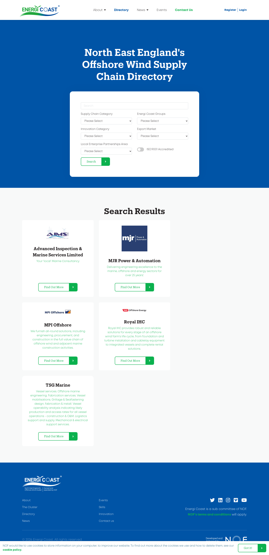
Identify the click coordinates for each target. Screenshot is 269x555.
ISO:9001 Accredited (160, 149)
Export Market (146, 129)
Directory (121, 10)
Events (162, 10)
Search (91, 161)
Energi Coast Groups (151, 114)
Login (243, 10)
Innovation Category (95, 129)
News (142, 10)
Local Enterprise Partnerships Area (104, 144)
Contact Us (184, 10)
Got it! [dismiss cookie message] (248, 548)
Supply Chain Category (97, 114)
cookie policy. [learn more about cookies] (12, 549)
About (99, 10)
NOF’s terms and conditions (209, 514)
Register (230, 10)
